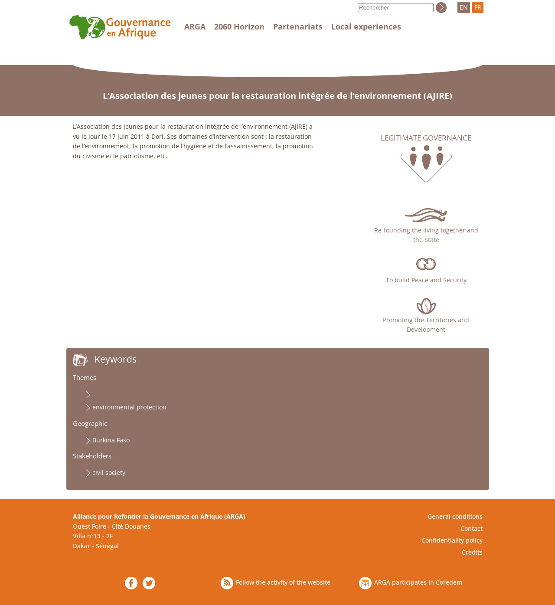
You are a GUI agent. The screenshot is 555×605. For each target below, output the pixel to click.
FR (477, 7)
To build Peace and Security (426, 280)
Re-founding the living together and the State (426, 235)
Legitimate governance (426, 138)
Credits (472, 552)
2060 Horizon (239, 26)
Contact (471, 528)
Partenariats (298, 26)
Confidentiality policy (452, 540)
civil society (108, 472)
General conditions (455, 516)
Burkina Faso (111, 440)
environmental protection (129, 407)
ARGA (195, 26)
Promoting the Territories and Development (426, 325)
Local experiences (366, 26)
